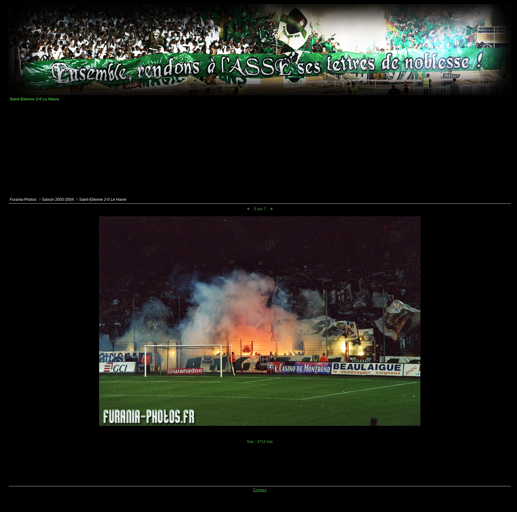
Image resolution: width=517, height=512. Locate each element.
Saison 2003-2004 (58, 199)
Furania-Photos (23, 199)
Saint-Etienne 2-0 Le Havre (102, 199)
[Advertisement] (260, 149)
